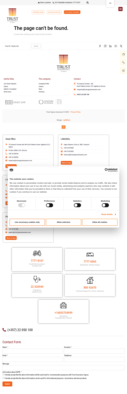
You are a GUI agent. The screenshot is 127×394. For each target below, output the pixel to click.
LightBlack (66, 121)
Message (5, 369)
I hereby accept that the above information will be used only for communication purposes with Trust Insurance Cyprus (47, 380)
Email (4, 361)
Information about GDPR (11, 377)
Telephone (67, 361)
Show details (107, 214)
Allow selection (63, 222)
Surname (67, 352)
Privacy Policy (76, 112)
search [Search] (36, 46)
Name (4, 352)
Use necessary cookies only (27, 222)
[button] (87, 2)
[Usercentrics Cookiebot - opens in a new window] (106, 170)
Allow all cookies (99, 222)
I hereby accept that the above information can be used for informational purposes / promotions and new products (46, 383)
